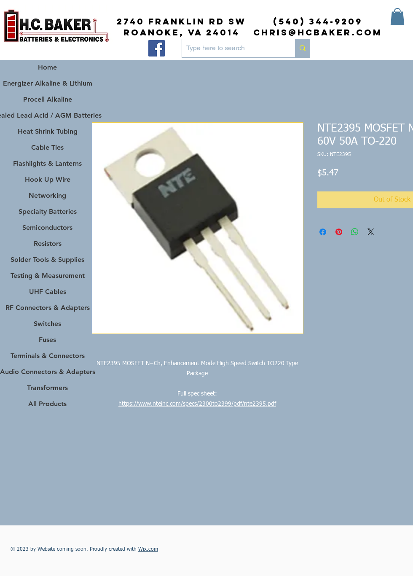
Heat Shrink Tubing (48, 131)
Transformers (47, 388)
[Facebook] (156, 48)
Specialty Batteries (48, 211)
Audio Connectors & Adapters (47, 372)
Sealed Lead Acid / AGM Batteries (47, 115)
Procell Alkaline (47, 99)
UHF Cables (47, 292)
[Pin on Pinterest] (339, 232)
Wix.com (148, 549)
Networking (47, 195)
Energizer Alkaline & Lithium (47, 83)
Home (47, 67)
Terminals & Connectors (48, 356)
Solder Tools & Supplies (47, 260)
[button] (397, 16)
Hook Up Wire (47, 179)
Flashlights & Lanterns (47, 163)
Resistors (48, 244)
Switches (47, 324)
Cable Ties (47, 147)
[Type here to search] (231, 48)
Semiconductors (47, 227)
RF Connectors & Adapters (47, 308)
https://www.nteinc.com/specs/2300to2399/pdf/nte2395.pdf (197, 404)
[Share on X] (371, 232)
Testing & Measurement (48, 276)
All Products (47, 404)
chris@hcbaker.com (317, 32)
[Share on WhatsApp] (355, 232)
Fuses (47, 340)
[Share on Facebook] (323, 232)
